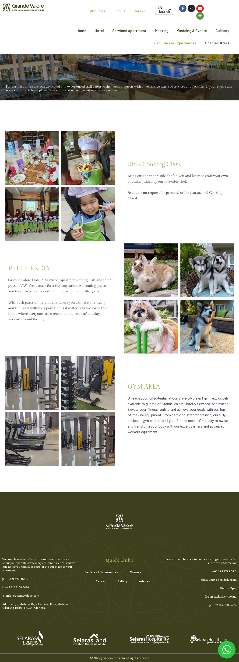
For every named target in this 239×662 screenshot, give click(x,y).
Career (139, 11)
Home (81, 30)
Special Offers (217, 43)
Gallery (121, 580)
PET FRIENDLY (29, 268)
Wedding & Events (192, 30)
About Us (97, 11)
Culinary (222, 30)
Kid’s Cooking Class (154, 164)
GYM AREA (144, 386)
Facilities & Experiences (175, 43)
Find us (119, 11)
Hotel (99, 30)
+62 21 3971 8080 (17, 579)
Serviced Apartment (129, 30)
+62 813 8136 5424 (17, 587)
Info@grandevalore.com (22, 595)
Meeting (162, 30)
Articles (142, 580)
